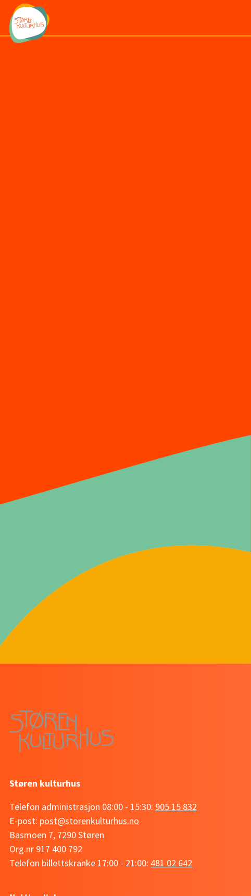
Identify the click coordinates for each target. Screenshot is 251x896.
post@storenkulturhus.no (89, 821)
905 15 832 (176, 807)
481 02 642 (171, 863)
